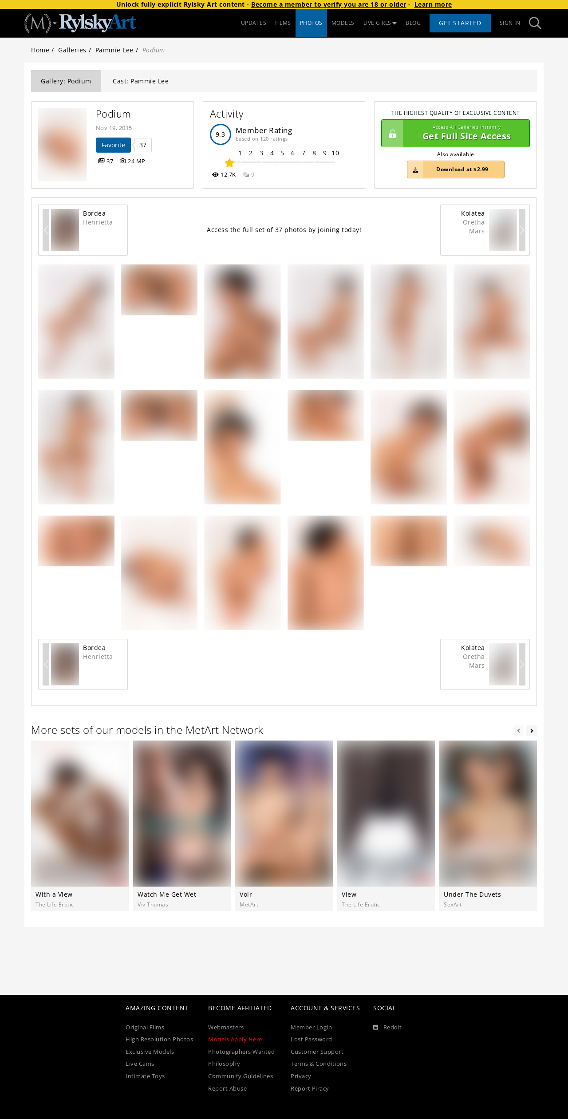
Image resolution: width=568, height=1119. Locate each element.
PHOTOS (311, 23)
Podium (113, 114)
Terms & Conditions (319, 1064)
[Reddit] (387, 1028)
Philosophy (224, 1064)
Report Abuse (227, 1088)
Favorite (113, 145)
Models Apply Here (235, 1039)
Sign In (510, 23)
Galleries (72, 50)
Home (40, 50)
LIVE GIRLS (380, 23)
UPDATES (254, 23)
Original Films (145, 1027)
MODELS (343, 23)
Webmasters (226, 1027)
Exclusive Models (150, 1052)
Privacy (301, 1076)
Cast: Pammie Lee (141, 81)
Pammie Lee (114, 50)
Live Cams (140, 1064)
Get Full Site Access (453, 133)
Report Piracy (310, 1088)
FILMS (283, 23)
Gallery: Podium (66, 81)
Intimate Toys (145, 1076)
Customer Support (317, 1052)
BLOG (413, 23)
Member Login (311, 1027)
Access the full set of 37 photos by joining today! (284, 229)
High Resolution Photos (159, 1039)
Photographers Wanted (241, 1052)
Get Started (460, 23)
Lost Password (311, 1039)
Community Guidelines (240, 1076)
